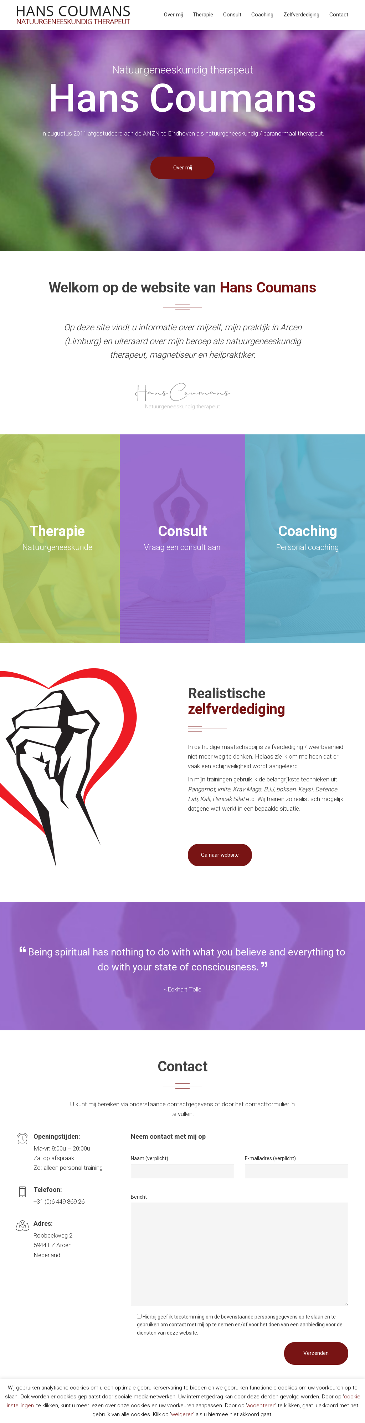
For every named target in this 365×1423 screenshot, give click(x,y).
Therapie (203, 14)
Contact (338, 14)
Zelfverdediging (301, 14)
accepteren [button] (261, 1405)
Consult (232, 14)
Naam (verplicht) (149, 1158)
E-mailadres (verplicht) (270, 1158)
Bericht (139, 1197)
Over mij (173, 14)
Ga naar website (220, 855)
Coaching (262, 14)
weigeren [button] (182, 1414)
